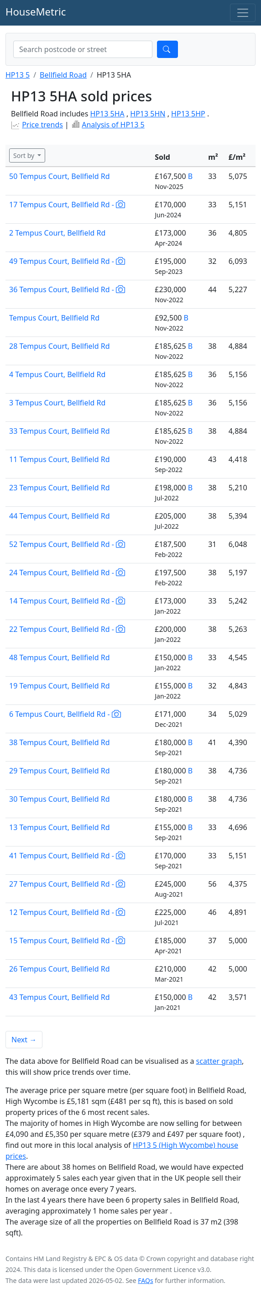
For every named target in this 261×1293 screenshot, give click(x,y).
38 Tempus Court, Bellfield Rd (59, 742)
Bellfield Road (63, 75)
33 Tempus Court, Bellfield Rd (59, 431)
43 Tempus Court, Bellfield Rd (59, 997)
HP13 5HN (147, 114)
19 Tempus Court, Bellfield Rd (59, 686)
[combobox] (82, 49)
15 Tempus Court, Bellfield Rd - (67, 941)
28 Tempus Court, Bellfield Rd (59, 346)
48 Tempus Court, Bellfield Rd (59, 657)
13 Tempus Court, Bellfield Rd (59, 827)
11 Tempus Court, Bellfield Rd (59, 459)
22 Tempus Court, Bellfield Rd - (67, 629)
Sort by (24, 155)
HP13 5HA (107, 114)
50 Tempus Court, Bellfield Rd (59, 176)
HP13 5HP (188, 114)
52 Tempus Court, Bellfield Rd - (67, 544)
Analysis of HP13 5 (113, 125)
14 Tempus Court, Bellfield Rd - (67, 601)
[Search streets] (82, 49)
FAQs (145, 1280)
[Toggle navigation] (243, 13)
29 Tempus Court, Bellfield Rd (59, 771)
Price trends (42, 125)
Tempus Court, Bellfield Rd (54, 318)
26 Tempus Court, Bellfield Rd (59, 969)
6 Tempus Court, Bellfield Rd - (65, 714)
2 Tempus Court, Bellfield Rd (57, 233)
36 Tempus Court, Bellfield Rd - (67, 289)
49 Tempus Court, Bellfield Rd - (67, 261)
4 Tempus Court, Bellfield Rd (57, 374)
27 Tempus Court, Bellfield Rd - (67, 884)
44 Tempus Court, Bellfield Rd (59, 516)
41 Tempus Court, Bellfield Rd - (67, 856)
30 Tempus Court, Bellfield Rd (59, 799)
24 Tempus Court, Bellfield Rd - (67, 573)
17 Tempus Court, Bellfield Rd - (67, 205)
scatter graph (219, 1061)
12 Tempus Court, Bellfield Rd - (67, 912)
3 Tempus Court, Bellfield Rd (57, 403)
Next (24, 1040)
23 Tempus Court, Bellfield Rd (59, 488)
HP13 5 (17, 75)
